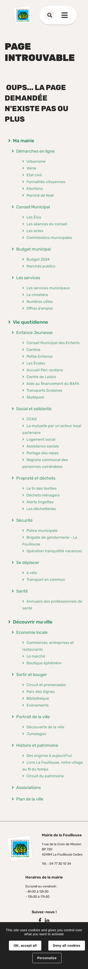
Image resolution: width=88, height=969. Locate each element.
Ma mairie (23, 140)
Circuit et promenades (46, 685)
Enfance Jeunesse (34, 332)
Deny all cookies (66, 945)
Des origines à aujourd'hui (49, 755)
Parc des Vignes (41, 691)
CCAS (32, 419)
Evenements (38, 705)
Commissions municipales (49, 237)
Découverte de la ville (45, 727)
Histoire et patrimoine (37, 745)
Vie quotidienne (30, 322)
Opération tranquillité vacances (54, 551)
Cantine (33, 349)
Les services (28, 277)
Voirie (31, 168)
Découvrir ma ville (33, 622)
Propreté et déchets (35, 478)
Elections (35, 188)
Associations (28, 787)
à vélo (32, 573)
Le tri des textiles (42, 488)
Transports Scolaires (44, 390)
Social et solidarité (33, 408)
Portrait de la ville (33, 716)
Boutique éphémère (44, 663)
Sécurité (24, 520)
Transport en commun (46, 579)
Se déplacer (27, 562)
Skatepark (35, 397)
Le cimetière (37, 295)
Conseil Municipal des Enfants (53, 343)
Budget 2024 (38, 259)
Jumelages (36, 734)
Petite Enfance (40, 356)
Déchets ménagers (43, 495)
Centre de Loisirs (41, 377)
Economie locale (32, 632)
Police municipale (42, 530)
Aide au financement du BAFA (53, 383)
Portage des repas (42, 453)
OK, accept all (25, 945)
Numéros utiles (40, 301)
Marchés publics (41, 266)
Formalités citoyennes (46, 182)
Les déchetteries (41, 509)
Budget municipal (33, 249)
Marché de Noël (40, 195)
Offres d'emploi (40, 308)
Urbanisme (36, 161)
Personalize (47, 958)
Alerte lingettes (40, 502)
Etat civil (34, 175)
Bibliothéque (38, 698)
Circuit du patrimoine (45, 776)
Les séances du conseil (47, 224)
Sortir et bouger (31, 674)
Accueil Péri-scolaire (45, 370)
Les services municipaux (48, 288)
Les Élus (34, 217)
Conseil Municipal (33, 207)
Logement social (41, 439)
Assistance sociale (43, 446)
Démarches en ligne (35, 151)
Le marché (36, 656)
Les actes (35, 231)
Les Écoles (36, 363)
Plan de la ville (29, 799)
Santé (22, 591)
